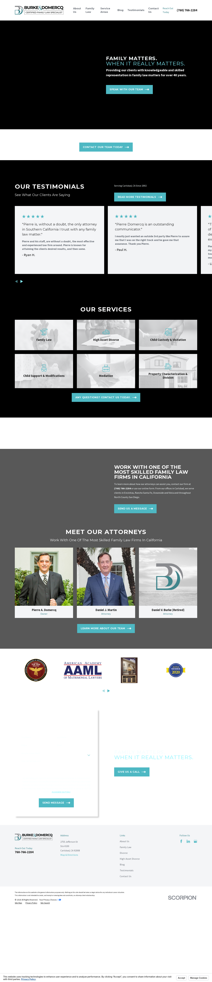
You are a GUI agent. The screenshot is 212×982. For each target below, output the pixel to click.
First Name (24, 854)
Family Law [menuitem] (90, 10)
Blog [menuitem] (120, 10)
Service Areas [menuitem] (105, 10)
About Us (124, 958)
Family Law (125, 964)
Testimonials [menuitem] (135, 10)
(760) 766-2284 (187, 10)
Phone (22, 862)
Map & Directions (69, 971)
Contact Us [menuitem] (153, 10)
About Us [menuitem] (77, 10)
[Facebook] (181, 958)
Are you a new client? (28, 870)
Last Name (59, 854)
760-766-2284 (24, 969)
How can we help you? (29, 878)
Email (57, 862)
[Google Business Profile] (195, 958)
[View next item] (21, 281)
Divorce (124, 969)
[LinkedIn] (188, 958)
